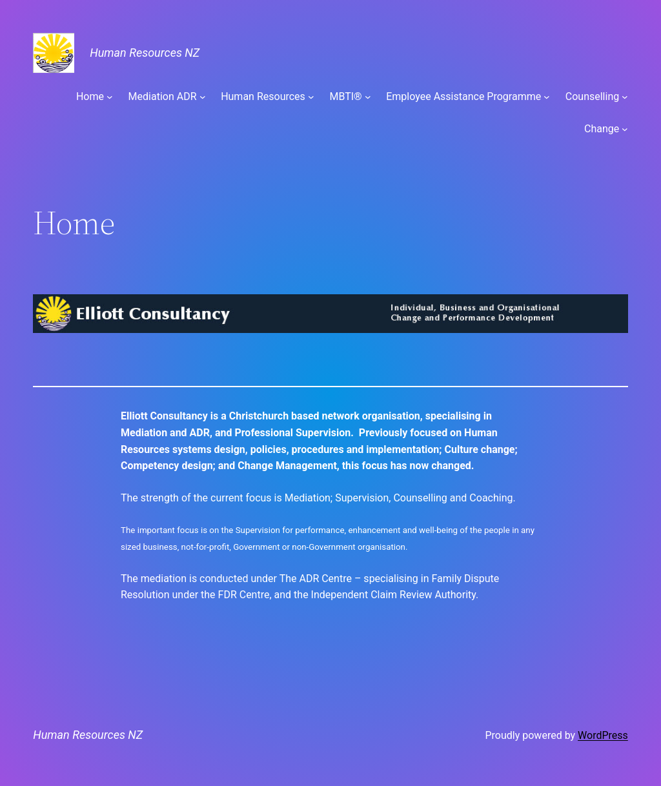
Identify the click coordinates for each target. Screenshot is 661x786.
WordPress (603, 735)
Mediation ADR (162, 96)
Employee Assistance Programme (463, 96)
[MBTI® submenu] (368, 97)
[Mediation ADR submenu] (202, 97)
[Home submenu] (110, 97)
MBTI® (345, 96)
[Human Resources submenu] (311, 97)
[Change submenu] (625, 129)
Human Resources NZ (144, 52)
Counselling (592, 96)
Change (601, 129)
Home (90, 96)
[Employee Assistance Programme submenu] (547, 97)
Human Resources (263, 96)
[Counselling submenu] (625, 97)
